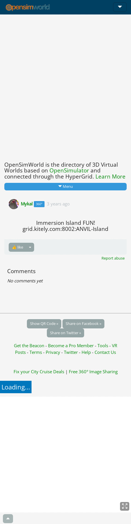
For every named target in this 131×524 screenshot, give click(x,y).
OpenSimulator (69, 170)
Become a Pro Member (71, 345)
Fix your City (26, 371)
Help (86, 352)
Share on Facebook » (83, 323)
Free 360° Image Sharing (93, 371)
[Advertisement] (65, 86)
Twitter (71, 352)
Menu (65, 186)
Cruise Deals (52, 371)
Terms (36, 352)
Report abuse (113, 258)
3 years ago (58, 203)
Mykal (27, 203)
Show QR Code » (44, 323)
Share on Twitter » (65, 332)
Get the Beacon (29, 345)
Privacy (53, 352)
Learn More (110, 176)
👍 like (17, 247)
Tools (103, 345)
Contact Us (105, 352)
